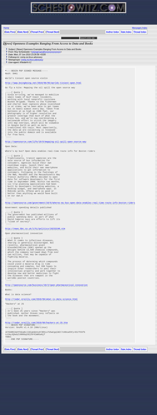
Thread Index (139, 32)
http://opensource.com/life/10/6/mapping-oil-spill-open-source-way (45, 157)
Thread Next (52, 32)
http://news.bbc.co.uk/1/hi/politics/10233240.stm (35, 263)
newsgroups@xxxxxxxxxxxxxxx (46, 52)
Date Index (126, 32)
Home (6, 28)
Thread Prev (37, 32)
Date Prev (10, 32)
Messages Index (139, 28)
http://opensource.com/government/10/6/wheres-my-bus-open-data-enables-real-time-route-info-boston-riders (70, 231)
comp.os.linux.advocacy (32, 60)
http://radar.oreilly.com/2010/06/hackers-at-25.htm (36, 378)
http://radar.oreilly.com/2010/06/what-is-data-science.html (41, 349)
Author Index (112, 32)
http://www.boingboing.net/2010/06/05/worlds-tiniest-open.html (43, 85)
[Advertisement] (78, 18)
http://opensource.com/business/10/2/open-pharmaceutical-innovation (46, 332)
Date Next (23, 32)
